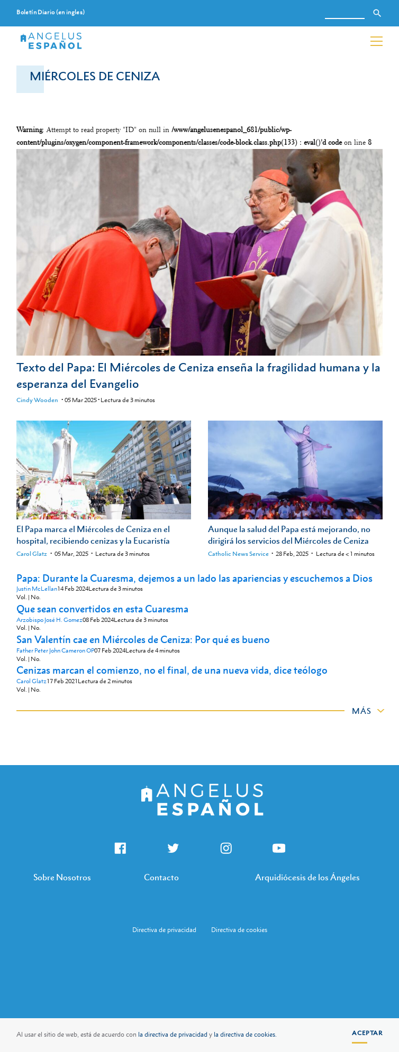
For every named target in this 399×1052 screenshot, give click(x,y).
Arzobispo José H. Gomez (49, 620)
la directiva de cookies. (245, 1034)
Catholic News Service (238, 553)
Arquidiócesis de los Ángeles (307, 877)
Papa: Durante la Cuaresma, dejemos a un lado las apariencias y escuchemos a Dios (194, 578)
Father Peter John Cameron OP (55, 651)
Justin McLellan (36, 589)
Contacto (161, 877)
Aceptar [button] (367, 1033)
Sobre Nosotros (62, 877)
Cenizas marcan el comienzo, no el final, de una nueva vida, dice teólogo (172, 670)
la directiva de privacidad (172, 1034)
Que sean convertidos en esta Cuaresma (102, 608)
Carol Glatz (31, 553)
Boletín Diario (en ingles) (50, 12)
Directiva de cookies (239, 930)
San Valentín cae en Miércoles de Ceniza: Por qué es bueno (143, 639)
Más (361, 710)
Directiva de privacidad (164, 930)
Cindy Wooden (37, 400)
